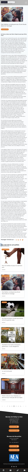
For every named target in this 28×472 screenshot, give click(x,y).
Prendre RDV (3, 470)
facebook (12, 467)
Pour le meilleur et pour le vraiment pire (12, 266)
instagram (16, 467)
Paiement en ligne (10, 470)
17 (7, 406)
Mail (24, 470)
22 (18, 406)
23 (20, 406)
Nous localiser (13, 426)
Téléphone (17, 470)
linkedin (14, 467)
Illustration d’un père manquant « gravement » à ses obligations (11, 345)
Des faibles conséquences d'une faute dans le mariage (11, 292)
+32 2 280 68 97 (15, 442)
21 (16, 406)
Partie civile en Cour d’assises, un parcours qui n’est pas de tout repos (12, 396)
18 (9, 406)
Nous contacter (13, 430)
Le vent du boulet (7, 371)
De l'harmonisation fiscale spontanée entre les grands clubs (12, 319)
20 (14, 406)
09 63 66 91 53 (15, 421)
